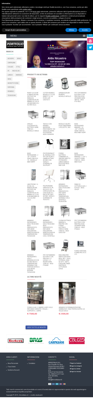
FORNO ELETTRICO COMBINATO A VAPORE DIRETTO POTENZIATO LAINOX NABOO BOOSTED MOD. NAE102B (64, 161)
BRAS (19, 60)
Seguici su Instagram (76, 367)
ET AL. (18, 67)
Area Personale (13, 365)
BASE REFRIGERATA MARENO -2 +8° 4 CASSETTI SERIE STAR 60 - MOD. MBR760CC (80, 159)
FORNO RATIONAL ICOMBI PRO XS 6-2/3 (80, 254)
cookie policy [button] (27, 9)
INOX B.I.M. (16, 71)
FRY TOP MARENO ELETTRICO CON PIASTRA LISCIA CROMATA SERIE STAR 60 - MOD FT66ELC (80, 226)
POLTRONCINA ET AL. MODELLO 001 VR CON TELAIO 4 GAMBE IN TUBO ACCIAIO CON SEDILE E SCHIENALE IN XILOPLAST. (49, 161)
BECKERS (11, 60)
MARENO (19, 75)
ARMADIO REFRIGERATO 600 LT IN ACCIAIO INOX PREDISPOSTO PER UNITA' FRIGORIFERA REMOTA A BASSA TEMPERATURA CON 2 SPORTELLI (49, 230)
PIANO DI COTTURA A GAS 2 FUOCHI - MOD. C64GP (80, 188)
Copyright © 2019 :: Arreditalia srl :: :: (18, 397)
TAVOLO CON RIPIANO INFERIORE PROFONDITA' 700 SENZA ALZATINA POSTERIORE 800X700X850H (49, 130)
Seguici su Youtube (75, 373)
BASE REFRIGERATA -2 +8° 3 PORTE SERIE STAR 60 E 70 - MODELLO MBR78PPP (32, 159)
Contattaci (32, 365)
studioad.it (38, 397)
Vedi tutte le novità (36, 329)
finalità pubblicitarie (52, 16)
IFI (8, 71)
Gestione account (13, 371)
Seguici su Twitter (75, 370)
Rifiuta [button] (71, 30)
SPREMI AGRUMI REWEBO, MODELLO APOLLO (65, 96)
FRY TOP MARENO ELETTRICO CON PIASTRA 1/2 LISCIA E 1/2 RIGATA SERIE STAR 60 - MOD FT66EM (49, 261)
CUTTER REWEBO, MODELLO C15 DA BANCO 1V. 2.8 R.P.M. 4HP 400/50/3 (49, 98)
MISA (9, 79)
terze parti (36, 11)
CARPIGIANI (11, 64)
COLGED (10, 67)
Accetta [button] (85, 30)
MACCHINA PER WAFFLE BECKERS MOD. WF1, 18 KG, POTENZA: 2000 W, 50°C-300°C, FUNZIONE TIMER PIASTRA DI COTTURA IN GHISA (65, 263)
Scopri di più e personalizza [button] (15, 30)
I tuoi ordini (12, 368)
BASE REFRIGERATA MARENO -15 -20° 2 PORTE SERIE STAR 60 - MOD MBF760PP (80, 129)
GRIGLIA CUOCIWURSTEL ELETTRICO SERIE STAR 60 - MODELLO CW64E (33, 129)
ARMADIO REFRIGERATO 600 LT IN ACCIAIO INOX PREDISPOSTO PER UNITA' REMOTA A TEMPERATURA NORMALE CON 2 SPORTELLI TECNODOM (64, 194)
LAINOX (10, 75)
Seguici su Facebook (75, 365)
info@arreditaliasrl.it (55, 381)
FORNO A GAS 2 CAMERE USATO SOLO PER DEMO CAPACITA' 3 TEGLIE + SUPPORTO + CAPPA (40, 311)
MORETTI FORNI (13, 83)
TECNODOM (12, 95)
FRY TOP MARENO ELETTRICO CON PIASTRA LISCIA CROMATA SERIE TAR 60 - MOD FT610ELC (80, 98)
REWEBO (11, 91)
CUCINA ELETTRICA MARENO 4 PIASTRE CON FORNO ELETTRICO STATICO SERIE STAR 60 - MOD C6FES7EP (65, 228)
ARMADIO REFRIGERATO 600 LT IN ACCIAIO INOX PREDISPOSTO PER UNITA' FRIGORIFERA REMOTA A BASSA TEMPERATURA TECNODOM (33, 230)
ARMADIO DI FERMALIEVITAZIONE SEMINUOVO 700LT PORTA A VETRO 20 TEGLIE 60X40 (72, 311)
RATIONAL (11, 87)
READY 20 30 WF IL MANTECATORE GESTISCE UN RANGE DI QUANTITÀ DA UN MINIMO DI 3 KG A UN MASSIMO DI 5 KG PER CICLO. (33, 100)
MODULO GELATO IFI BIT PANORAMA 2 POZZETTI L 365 (65, 127)
